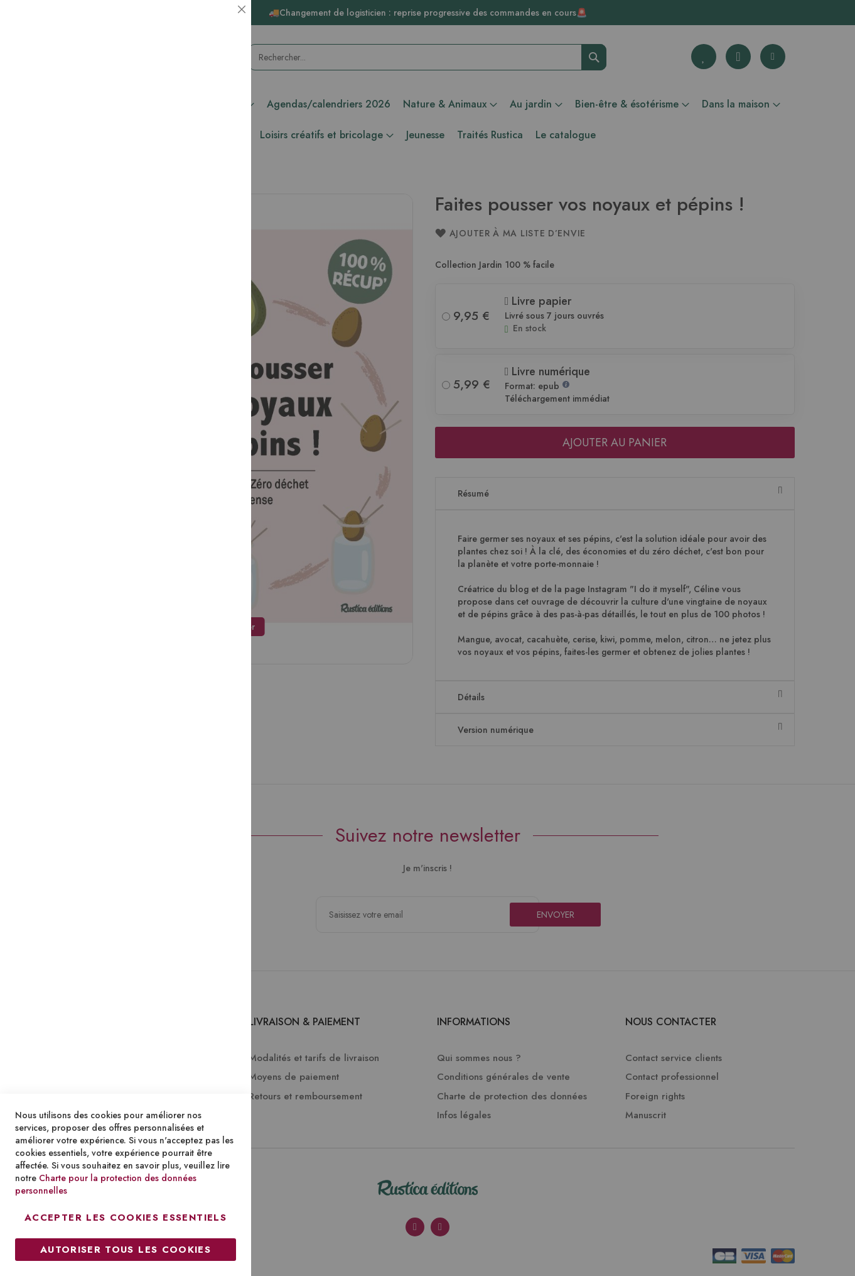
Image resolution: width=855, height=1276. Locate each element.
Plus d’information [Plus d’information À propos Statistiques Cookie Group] (198, 250)
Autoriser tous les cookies (125, 1250)
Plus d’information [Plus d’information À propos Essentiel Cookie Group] (198, 116)
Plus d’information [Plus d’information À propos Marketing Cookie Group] (198, 383)
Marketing (216, 304)
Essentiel (216, 25)
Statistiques (216, 171)
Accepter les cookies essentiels (125, 1217)
